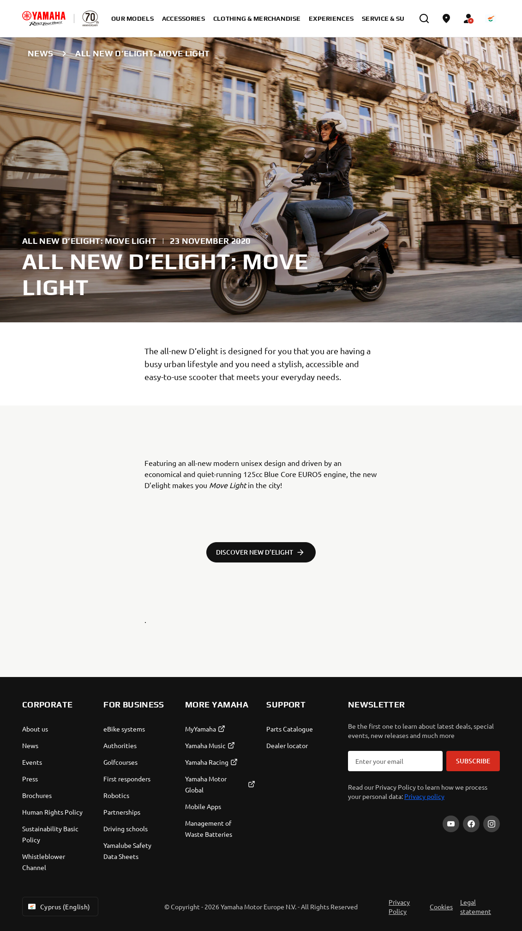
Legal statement (475, 906)
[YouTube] (451, 824)
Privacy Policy (399, 906)
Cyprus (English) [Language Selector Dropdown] (58, 906)
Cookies (441, 906)
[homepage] (44, 18)
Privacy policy (424, 796)
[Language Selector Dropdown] (490, 18)
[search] (424, 18)
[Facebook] (471, 824)
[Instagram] (491, 824)
